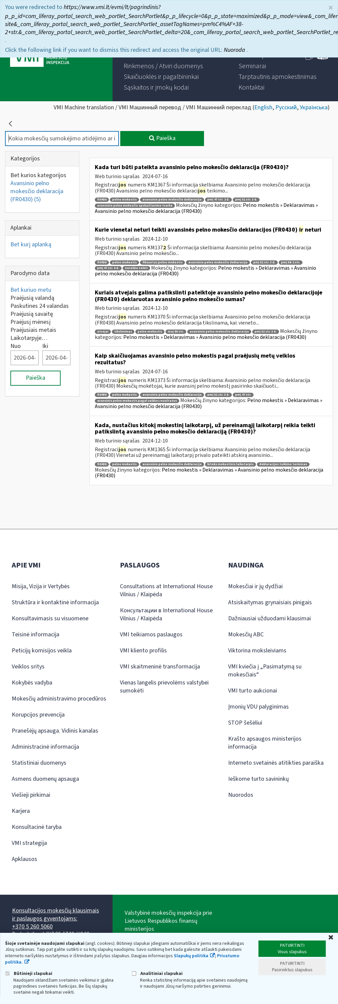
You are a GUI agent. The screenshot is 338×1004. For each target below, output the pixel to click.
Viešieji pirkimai (31, 795)
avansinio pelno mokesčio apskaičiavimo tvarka (135, 206)
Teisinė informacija (35, 634)
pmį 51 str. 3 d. (246, 200)
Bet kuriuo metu (30, 290)
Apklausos (24, 859)
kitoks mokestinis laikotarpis (230, 464)
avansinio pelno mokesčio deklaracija (172, 200)
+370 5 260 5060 (32, 926)
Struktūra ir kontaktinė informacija (55, 602)
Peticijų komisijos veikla (42, 650)
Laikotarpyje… (29, 338)
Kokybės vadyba (32, 682)
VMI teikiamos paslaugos (151, 634)
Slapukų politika (191, 956)
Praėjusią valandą (32, 298)
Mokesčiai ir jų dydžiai (255, 586)
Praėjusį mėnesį (30, 322)
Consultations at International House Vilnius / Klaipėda (166, 590)
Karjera (21, 811)
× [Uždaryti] (330, 7)
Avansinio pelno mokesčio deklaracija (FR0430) (36, 191)
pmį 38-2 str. (290, 262)
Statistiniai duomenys (39, 763)
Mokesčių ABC (246, 634)
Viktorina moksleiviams (257, 650)
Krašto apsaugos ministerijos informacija (264, 743)
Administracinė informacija (45, 747)
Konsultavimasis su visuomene (50, 618)
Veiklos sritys (28, 666)
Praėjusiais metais (33, 330)
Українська (314, 107)
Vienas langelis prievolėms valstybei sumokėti (164, 686)
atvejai (103, 332)
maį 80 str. (176, 332)
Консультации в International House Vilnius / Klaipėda (166, 614)
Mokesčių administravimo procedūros (59, 699)
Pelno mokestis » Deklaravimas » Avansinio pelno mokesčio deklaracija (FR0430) (214, 337)
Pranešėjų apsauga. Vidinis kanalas (55, 731)
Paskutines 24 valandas (39, 306)
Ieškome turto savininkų (258, 779)
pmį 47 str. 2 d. (218, 200)
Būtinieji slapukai (28, 973)
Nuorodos (240, 795)
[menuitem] (163, 66)
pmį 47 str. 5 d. (108, 268)
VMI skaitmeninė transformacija (160, 666)
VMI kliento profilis (143, 650)
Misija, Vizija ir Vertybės (41, 586)
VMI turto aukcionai (252, 690)
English (263, 107)
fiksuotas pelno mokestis (162, 262)
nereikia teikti (136, 268)
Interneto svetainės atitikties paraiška (276, 763)
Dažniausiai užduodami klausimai (269, 618)
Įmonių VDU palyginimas (258, 707)
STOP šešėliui (245, 723)
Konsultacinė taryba (37, 827)
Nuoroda (235, 49)
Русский (286, 107)
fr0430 (102, 200)
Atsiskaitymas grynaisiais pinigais (270, 602)
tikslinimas (123, 332)
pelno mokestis (124, 200)
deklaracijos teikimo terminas (283, 464)
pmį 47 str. (243, 395)
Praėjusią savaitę (31, 314)
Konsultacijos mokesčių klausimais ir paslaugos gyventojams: (55, 914)
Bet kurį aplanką (30, 244)
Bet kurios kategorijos (38, 175)
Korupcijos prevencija (38, 715)
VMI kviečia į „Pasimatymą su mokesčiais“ (264, 670)
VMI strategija (29, 843)
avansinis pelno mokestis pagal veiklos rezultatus (137, 401)
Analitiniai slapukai (157, 973)
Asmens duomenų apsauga (45, 779)
